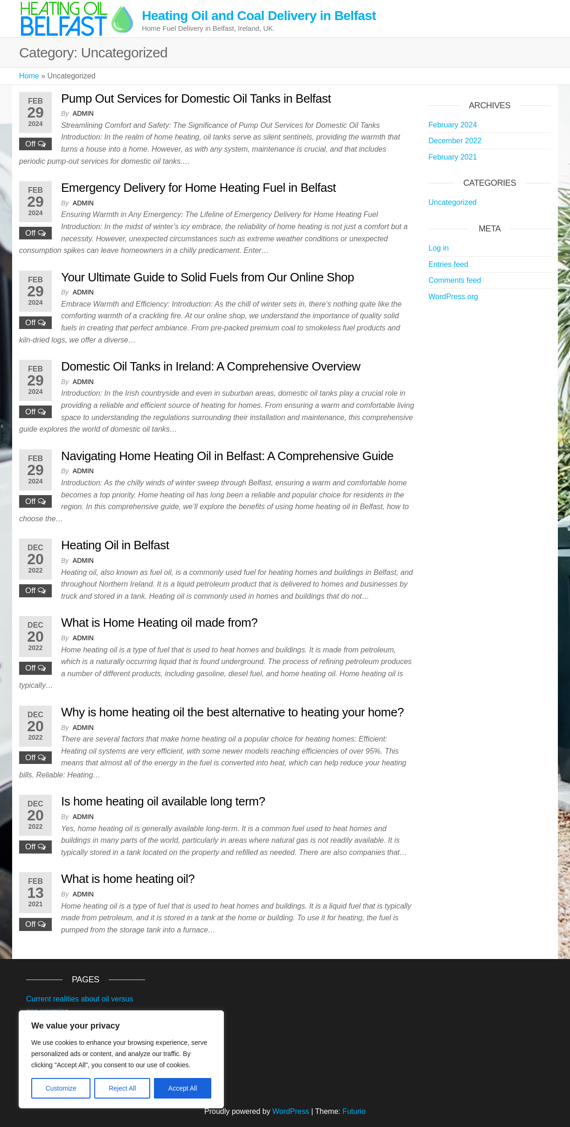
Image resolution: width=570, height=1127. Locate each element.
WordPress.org (453, 297)
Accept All (182, 1088)
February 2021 (453, 157)
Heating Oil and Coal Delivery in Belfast (259, 15)
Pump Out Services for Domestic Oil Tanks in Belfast (196, 98)
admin (83, 113)
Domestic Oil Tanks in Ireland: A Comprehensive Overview (210, 366)
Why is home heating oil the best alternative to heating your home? (232, 712)
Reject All (122, 1088)
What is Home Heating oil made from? (159, 623)
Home (29, 76)
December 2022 (455, 141)
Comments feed (455, 280)
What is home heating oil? (128, 879)
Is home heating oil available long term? (163, 801)
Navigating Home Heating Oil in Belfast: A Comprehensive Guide (227, 456)
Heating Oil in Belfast (115, 545)
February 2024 (453, 125)
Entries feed (448, 264)
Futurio (354, 1111)
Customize (61, 1088)
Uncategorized (453, 202)
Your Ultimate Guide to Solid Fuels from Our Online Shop (207, 277)
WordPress (290, 1111)
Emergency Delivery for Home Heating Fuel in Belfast (198, 188)
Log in (439, 248)
